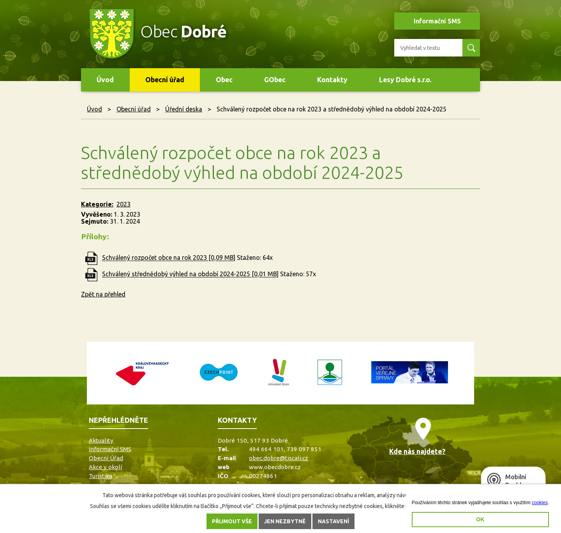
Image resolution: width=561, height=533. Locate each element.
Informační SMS (437, 21)
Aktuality (101, 440)
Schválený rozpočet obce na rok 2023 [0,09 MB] (168, 257)
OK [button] (480, 519)
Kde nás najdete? (417, 451)
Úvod (105, 79)
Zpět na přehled (103, 294)
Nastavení (333, 521)
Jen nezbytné (285, 521)
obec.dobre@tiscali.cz (278, 458)
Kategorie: (97, 204)
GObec (275, 79)
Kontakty (332, 79)
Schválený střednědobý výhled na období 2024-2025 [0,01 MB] (190, 274)
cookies (540, 502)
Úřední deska (183, 109)
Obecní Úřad (106, 458)
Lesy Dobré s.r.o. (405, 79)
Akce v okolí (105, 467)
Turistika (100, 476)
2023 (123, 204)
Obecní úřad (164, 79)
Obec (224, 79)
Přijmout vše (232, 521)
